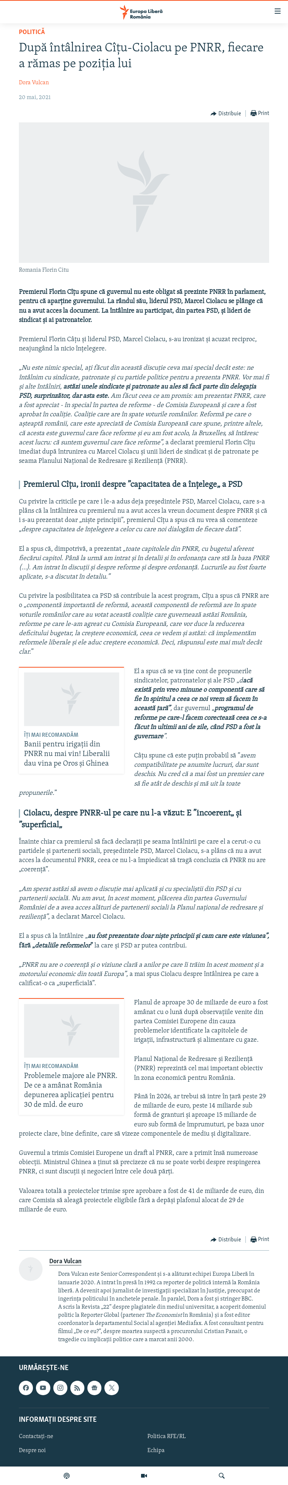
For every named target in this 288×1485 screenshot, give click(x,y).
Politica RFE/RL (166, 1437)
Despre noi (32, 1451)
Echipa (156, 1451)
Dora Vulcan (34, 83)
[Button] (226, 114)
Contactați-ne (36, 1437)
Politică (32, 32)
